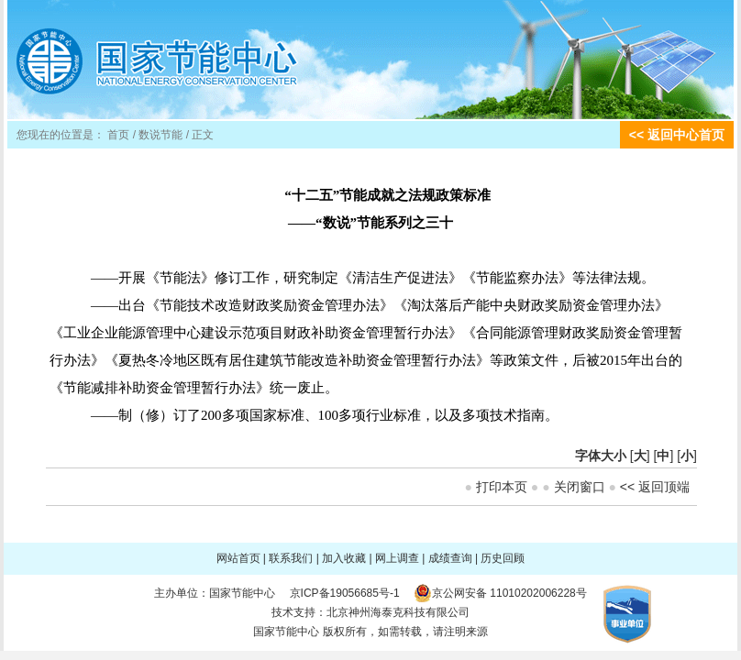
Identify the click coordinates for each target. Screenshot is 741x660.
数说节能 (160, 134)
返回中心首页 (685, 134)
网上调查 (397, 558)
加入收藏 (344, 558)
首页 (118, 134)
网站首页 (238, 558)
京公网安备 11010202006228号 (509, 593)
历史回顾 (503, 558)
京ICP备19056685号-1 (345, 593)
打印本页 (501, 486)
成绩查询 (450, 558)
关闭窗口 (579, 486)
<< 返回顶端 (655, 486)
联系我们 (291, 558)
